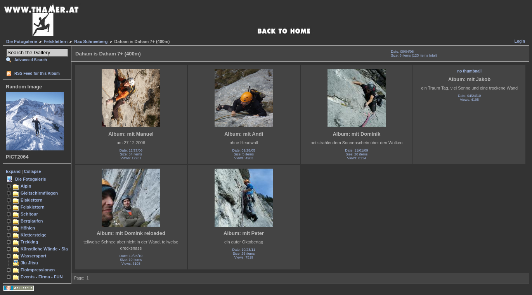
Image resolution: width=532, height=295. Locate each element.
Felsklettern (56, 41)
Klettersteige (34, 235)
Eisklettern (31, 200)
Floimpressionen (38, 269)
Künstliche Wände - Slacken (49, 249)
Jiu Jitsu (29, 262)
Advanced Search (30, 60)
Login (520, 41)
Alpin (26, 186)
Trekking (29, 242)
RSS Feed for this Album (37, 73)
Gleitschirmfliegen (39, 193)
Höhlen (28, 228)
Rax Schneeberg (90, 41)
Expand (13, 171)
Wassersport (33, 256)
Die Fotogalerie (21, 41)
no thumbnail (469, 71)
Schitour (29, 214)
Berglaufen (32, 221)
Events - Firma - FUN (41, 276)
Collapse (32, 171)
